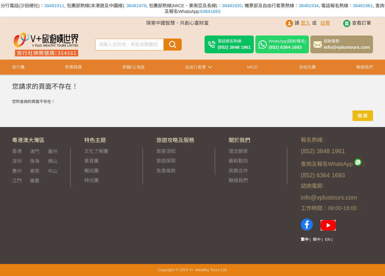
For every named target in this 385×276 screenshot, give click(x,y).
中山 (52, 171)
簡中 (317, 239)
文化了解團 (96, 151)
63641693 (210, 11)
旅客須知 (166, 151)
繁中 (305, 239)
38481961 (363, 5)
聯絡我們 (238, 180)
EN (327, 239)
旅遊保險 (166, 160)
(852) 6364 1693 (287, 44)
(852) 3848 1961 (234, 44)
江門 (17, 180)
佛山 (52, 161)
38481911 (54, 5)
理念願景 (238, 151)
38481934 (309, 5)
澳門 (34, 151)
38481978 (136, 5)
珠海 (34, 161)
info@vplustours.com (347, 44)
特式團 (91, 180)
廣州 (52, 151)
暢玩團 (91, 170)
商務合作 (238, 170)
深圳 (17, 161)
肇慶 (34, 180)
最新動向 (238, 160)
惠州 (17, 171)
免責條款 (166, 170)
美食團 (91, 160)
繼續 (362, 115)
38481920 (232, 5)
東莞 (34, 171)
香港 (17, 151)
